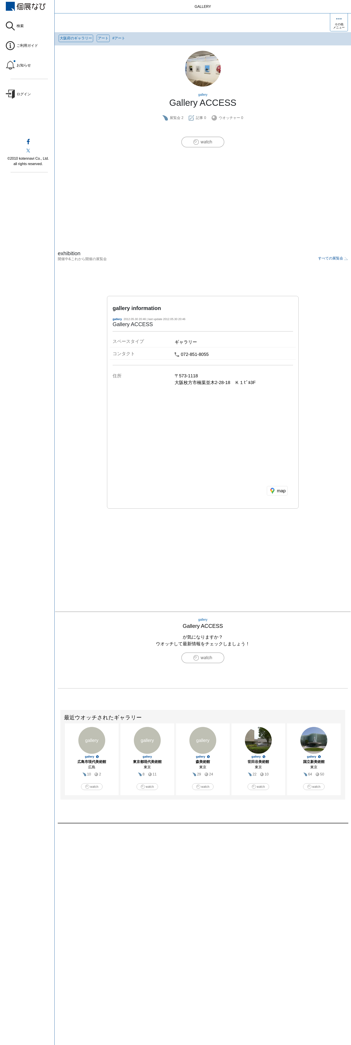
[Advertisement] (203, 189)
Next (345, 761)
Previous (60, 761)
